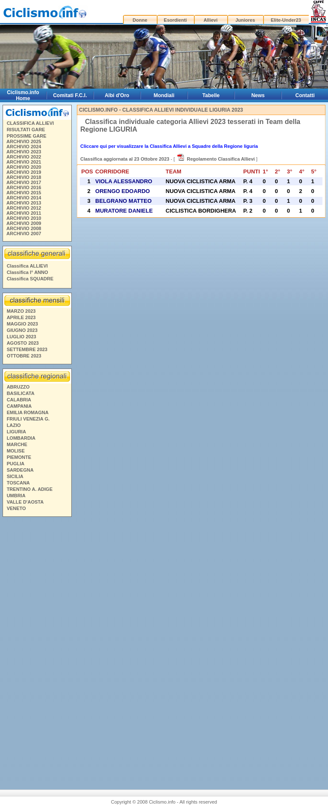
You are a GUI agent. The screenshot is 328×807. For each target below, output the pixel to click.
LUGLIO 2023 (21, 336)
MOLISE (16, 450)
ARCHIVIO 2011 (23, 213)
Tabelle (211, 95)
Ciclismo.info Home (23, 95)
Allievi (210, 20)
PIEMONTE (19, 457)
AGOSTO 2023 (23, 343)
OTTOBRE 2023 (24, 355)
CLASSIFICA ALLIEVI (30, 123)
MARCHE (17, 444)
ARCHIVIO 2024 (23, 146)
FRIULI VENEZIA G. (28, 418)
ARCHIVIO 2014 (23, 197)
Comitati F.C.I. (70, 95)
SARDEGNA (20, 470)
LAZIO (14, 425)
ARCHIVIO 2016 (23, 187)
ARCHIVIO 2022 (23, 156)
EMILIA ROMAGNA (28, 412)
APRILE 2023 (21, 317)
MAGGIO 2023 (22, 323)
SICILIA (15, 476)
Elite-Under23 (286, 20)
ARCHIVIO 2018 (23, 177)
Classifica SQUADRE (30, 278)
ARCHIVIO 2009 (23, 223)
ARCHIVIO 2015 (23, 192)
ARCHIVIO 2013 (23, 202)
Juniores (245, 20)
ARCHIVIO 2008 (23, 228)
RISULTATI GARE (26, 129)
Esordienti (175, 20)
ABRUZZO (18, 386)
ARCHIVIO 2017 (23, 182)
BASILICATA (21, 393)
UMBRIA (16, 495)
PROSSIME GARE (27, 135)
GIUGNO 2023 (22, 330)
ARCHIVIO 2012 (23, 207)
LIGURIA (16, 431)
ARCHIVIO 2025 (23, 141)
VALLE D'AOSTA (25, 501)
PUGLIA (16, 463)
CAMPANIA (19, 406)
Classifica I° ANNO (27, 272)
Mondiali (164, 95)
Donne (140, 20)
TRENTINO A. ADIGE (30, 489)
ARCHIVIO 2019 (23, 172)
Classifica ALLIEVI (27, 265)
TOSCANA (18, 482)
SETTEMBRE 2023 (27, 349)
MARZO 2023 (21, 311)
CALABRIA (19, 399)
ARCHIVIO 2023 (23, 151)
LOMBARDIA (21, 438)
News (257, 95)
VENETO (16, 508)
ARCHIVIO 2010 (23, 218)
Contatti (305, 95)
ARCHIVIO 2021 (23, 161)
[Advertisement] (37, 650)
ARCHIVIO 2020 (23, 167)
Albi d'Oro (117, 95)
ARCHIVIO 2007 (23, 233)
